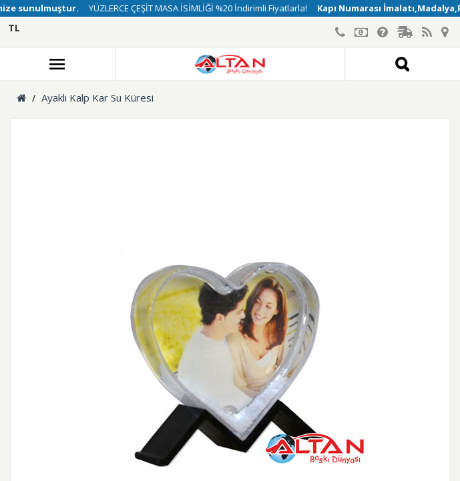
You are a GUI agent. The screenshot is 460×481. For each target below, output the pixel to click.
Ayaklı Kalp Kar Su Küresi (97, 97)
